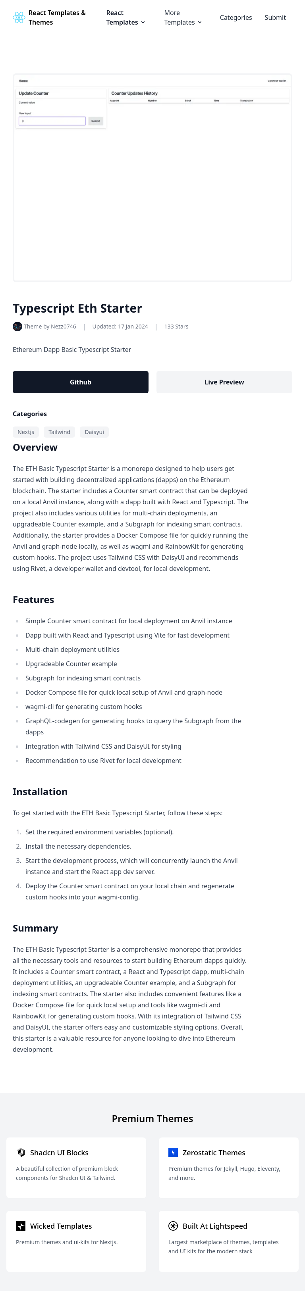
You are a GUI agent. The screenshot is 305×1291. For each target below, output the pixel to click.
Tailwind (59, 432)
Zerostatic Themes (214, 1152)
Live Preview (224, 382)
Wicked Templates (61, 1226)
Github (80, 382)
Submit (275, 17)
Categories (236, 17)
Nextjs (25, 432)
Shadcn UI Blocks (59, 1152)
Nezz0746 (63, 326)
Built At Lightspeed (215, 1226)
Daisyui (94, 432)
